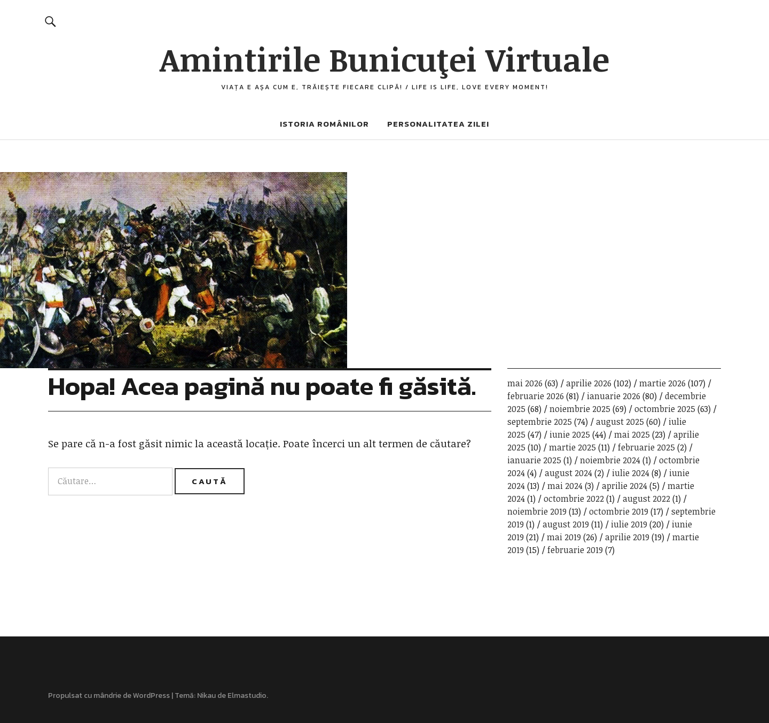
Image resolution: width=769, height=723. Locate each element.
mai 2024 (565, 486)
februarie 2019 (575, 550)
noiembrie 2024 (610, 460)
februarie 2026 (535, 396)
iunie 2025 (570, 434)
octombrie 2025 (664, 409)
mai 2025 (632, 434)
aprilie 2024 (624, 486)
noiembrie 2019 (537, 511)
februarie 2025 (646, 447)
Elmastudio (246, 695)
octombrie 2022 (574, 498)
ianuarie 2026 (613, 396)
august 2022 (646, 498)
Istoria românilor (324, 124)
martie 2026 (662, 383)
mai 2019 (564, 537)
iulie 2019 (629, 524)
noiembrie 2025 (580, 409)
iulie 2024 (630, 473)
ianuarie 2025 (534, 460)
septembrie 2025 (539, 421)
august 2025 (620, 421)
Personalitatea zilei (438, 124)
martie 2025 (572, 447)
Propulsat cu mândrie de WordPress (109, 695)
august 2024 (568, 473)
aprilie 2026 (588, 383)
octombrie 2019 (618, 511)
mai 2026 (525, 383)
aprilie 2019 (627, 537)
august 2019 (566, 524)
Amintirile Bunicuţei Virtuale (384, 59)
